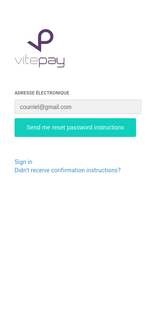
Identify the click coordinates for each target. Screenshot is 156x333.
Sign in (23, 162)
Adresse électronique (42, 93)
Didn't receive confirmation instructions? (68, 170)
